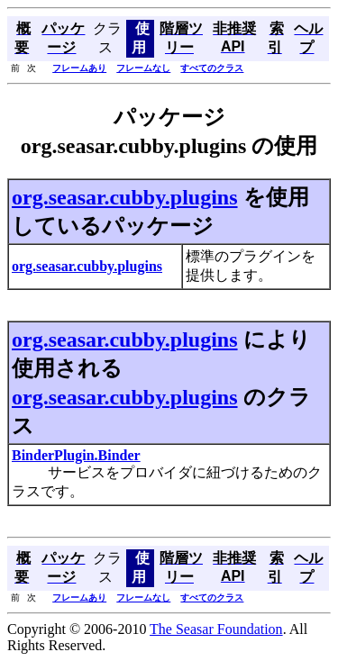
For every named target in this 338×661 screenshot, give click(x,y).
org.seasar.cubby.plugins (125, 197)
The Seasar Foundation (216, 629)
